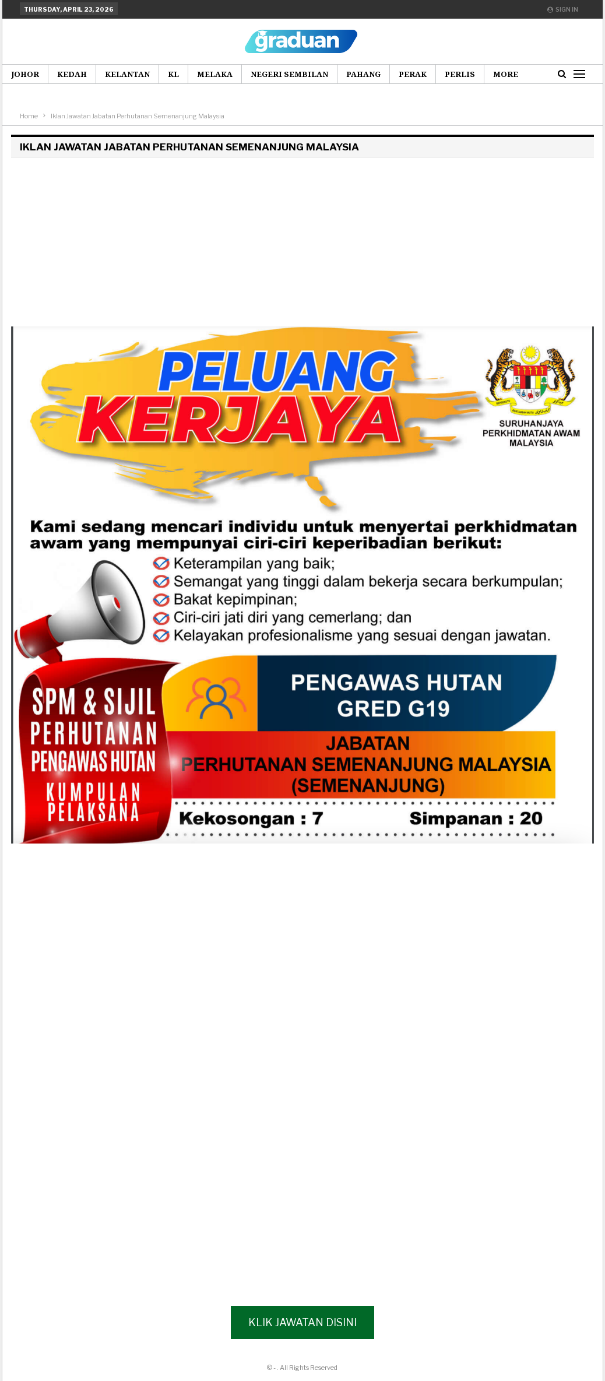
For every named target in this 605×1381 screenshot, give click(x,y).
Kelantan (127, 74)
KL (173, 74)
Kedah (72, 74)
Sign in (562, 9)
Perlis (460, 74)
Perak (413, 74)
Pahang (363, 74)
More (505, 74)
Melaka (215, 74)
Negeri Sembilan (289, 74)
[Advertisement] (300, 244)
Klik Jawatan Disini (302, 1322)
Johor (25, 74)
